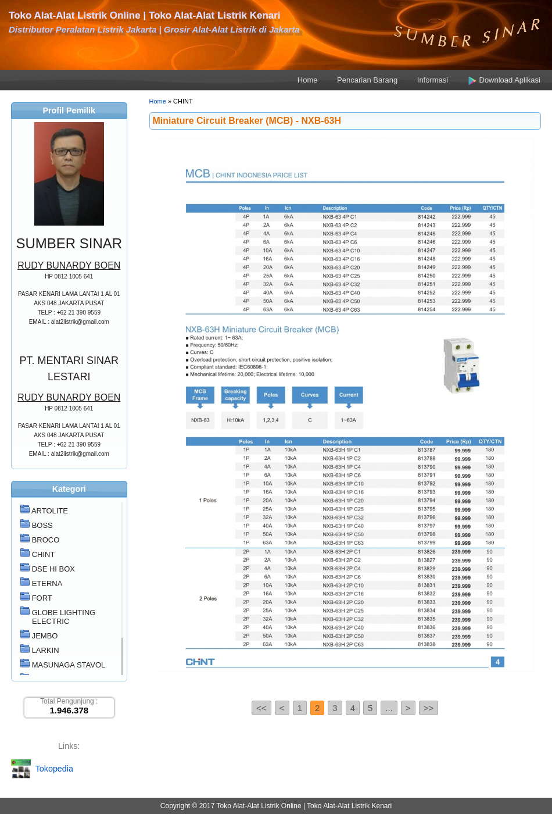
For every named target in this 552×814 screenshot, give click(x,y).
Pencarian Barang (367, 80)
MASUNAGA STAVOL (69, 665)
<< (261, 708)
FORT (42, 598)
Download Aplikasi (504, 80)
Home (307, 80)
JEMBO (45, 635)
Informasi (432, 80)
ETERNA (47, 583)
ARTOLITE (49, 510)
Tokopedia (54, 768)
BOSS (42, 525)
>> (429, 708)
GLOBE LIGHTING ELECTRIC (64, 617)
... (389, 708)
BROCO (46, 539)
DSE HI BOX (53, 569)
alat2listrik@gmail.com (80, 322)
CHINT (43, 554)
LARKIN (45, 650)
